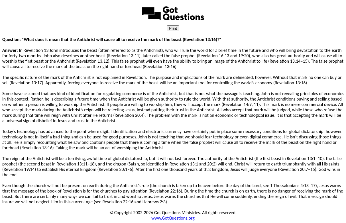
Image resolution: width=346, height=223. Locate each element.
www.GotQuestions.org (173, 218)
